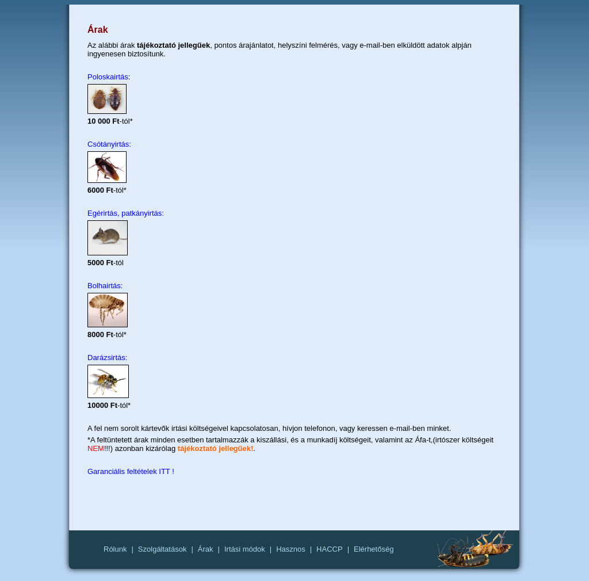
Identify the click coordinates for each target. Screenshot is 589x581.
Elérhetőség (373, 549)
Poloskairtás (107, 76)
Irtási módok (244, 549)
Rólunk (115, 549)
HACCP (329, 549)
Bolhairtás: (105, 285)
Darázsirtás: (107, 357)
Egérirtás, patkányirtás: (125, 213)
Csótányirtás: (109, 144)
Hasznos (290, 549)
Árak (205, 549)
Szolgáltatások (162, 549)
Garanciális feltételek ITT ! (130, 471)
